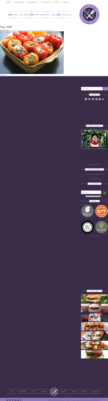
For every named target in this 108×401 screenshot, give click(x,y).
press (57, 2)
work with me (46, 2)
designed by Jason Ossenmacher (92, 400)
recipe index (19, 2)
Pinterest (84, 391)
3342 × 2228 (12, 30)
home (9, 2)
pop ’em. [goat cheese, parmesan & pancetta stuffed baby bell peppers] (34, 30)
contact (65, 2)
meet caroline (32, 2)
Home (12, 391)
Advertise (44, 391)
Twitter (74, 391)
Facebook (63, 391)
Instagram (95, 391)
